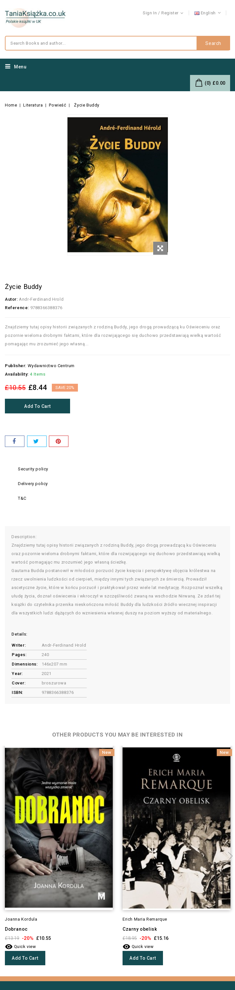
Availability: (17, 374)
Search (213, 43)
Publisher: (15, 365)
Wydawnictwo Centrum (51, 365)
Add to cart (37, 406)
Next (228, 856)
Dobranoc (16, 929)
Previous (6, 856)
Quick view (20, 946)
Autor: (11, 299)
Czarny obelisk (140, 929)
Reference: (17, 307)
